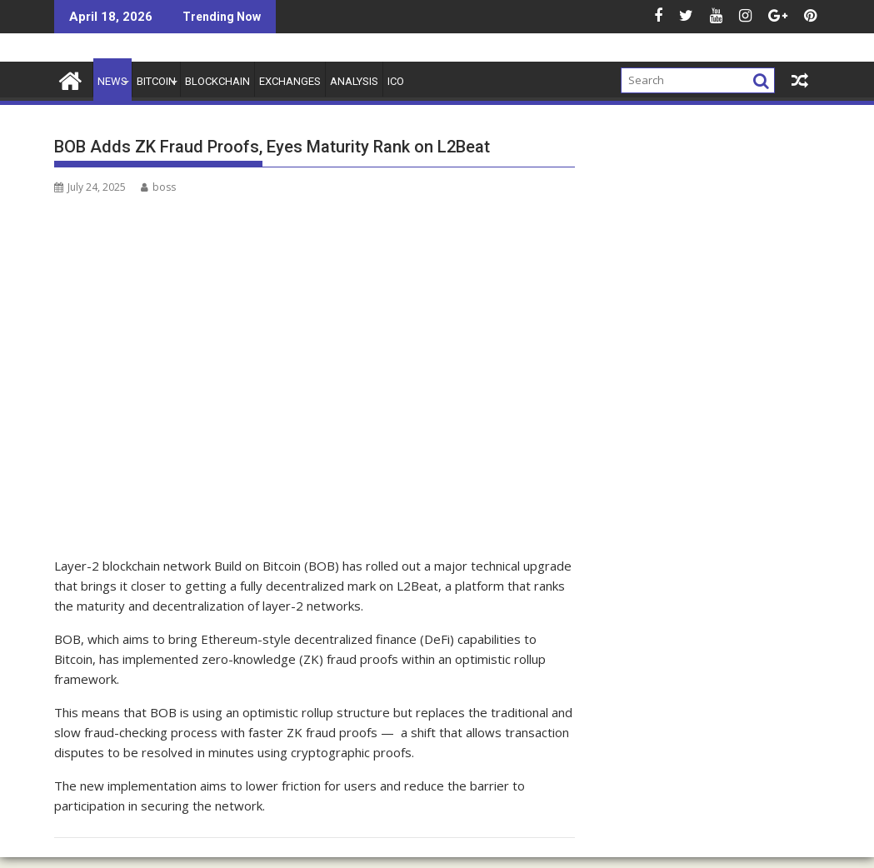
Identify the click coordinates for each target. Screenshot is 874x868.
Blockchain (217, 81)
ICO (395, 81)
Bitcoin (156, 81)
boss (158, 187)
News (112, 81)
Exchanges (290, 81)
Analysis (354, 81)
